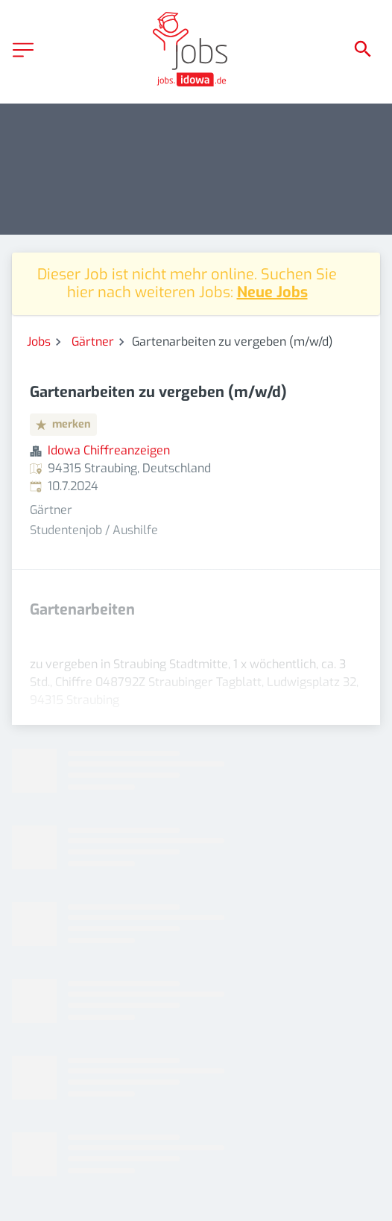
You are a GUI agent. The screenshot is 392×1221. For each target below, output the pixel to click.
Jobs (39, 341)
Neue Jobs (272, 292)
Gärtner (93, 341)
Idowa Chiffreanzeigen (109, 450)
